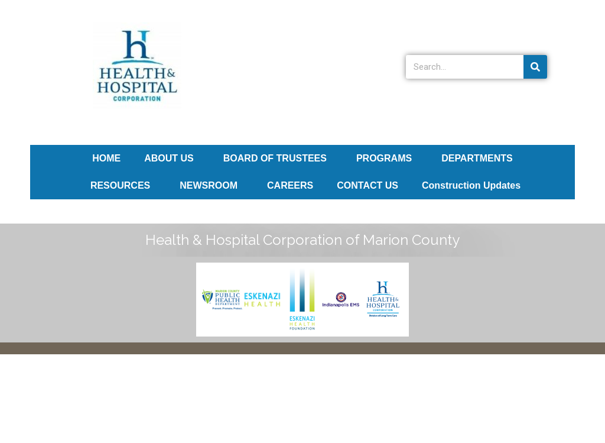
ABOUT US (172, 158)
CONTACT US (367, 185)
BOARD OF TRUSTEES (278, 158)
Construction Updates (471, 185)
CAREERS (290, 185)
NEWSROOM (211, 186)
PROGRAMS (387, 158)
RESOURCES (123, 186)
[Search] (535, 67)
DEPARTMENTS (480, 158)
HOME (106, 158)
